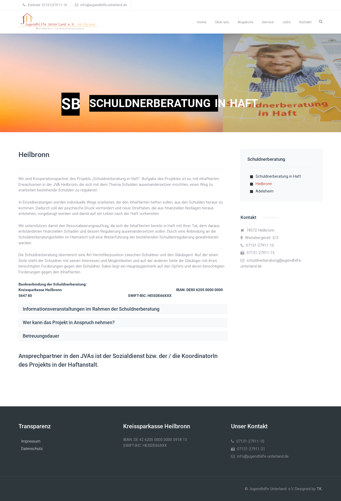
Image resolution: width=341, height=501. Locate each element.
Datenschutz (32, 449)
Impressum (30, 441)
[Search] (320, 21)
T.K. (319, 489)
